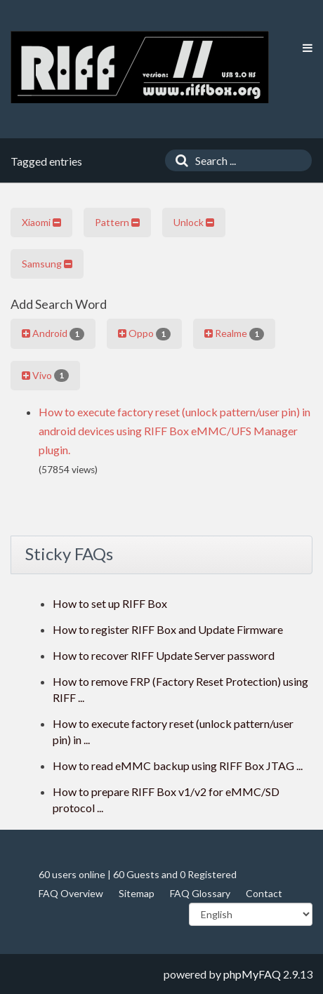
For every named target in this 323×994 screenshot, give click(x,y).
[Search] (178, 160)
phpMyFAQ (252, 974)
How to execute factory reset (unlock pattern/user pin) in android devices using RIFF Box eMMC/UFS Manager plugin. (174, 430)
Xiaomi (41, 222)
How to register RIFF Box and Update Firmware (168, 629)
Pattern (117, 222)
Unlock (193, 222)
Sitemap (136, 893)
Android (53, 333)
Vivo (45, 375)
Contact (264, 893)
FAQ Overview (71, 893)
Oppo (144, 333)
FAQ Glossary (200, 893)
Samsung (47, 264)
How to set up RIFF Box (110, 603)
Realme (234, 333)
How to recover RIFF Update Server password (164, 655)
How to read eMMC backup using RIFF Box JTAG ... (178, 765)
